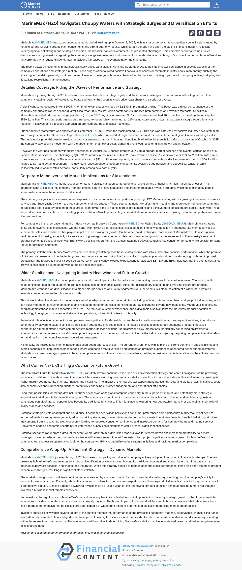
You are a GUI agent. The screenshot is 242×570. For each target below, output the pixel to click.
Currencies (82, 13)
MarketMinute (108, 33)
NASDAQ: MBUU (174, 223)
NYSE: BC (89, 135)
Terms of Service (171, 565)
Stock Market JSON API (138, 545)
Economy (64, 13)
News (39, 13)
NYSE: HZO (44, 42)
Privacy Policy (144, 565)
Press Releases (104, 13)
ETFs (50, 13)
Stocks (27, 13)
